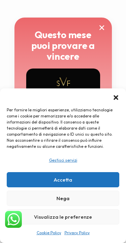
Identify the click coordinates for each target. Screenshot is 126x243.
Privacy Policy (77, 232)
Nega (63, 198)
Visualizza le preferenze (63, 217)
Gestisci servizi (63, 160)
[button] (116, 96)
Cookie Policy (49, 232)
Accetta (63, 180)
